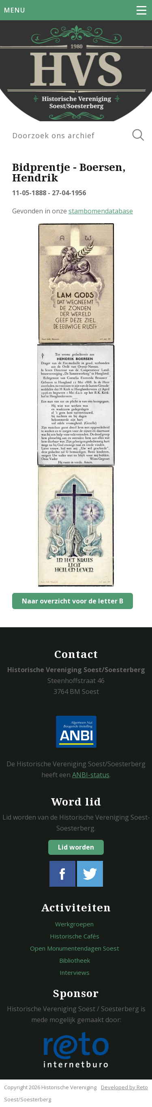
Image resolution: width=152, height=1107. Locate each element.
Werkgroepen (74, 924)
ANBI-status (90, 774)
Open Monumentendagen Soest (74, 948)
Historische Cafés (74, 936)
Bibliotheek (74, 960)
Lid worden (76, 847)
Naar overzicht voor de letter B (72, 601)
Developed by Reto (124, 1087)
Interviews (75, 972)
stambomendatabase (101, 211)
